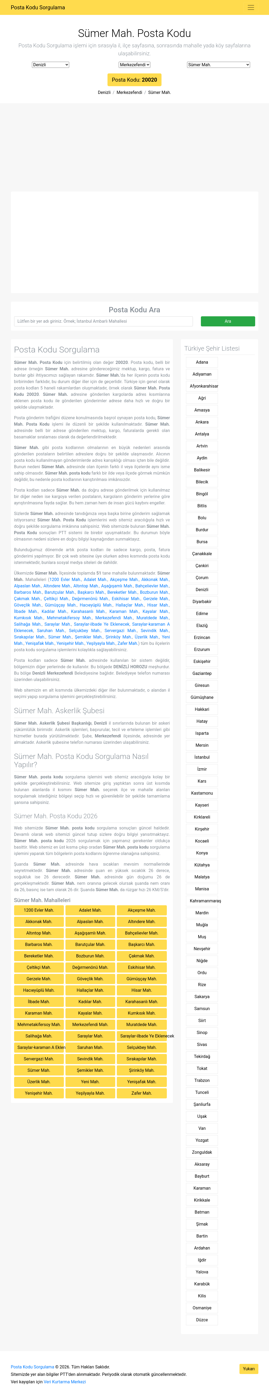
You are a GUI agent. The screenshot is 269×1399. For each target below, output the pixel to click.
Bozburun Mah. (154, 592)
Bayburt (202, 1176)
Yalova (202, 1272)
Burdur (202, 529)
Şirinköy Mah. (119, 637)
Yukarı (249, 1368)
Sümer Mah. (159, 92)
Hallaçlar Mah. (130, 605)
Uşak (202, 1116)
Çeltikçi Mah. (56, 598)
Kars (202, 781)
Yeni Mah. (90, 1081)
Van (202, 1128)
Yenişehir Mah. (70, 643)
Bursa (202, 541)
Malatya (202, 876)
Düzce (202, 1319)
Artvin (202, 446)
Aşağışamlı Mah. (117, 585)
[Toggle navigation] (250, 7)
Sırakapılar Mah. (29, 637)
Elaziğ (202, 625)
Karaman (201, 1188)
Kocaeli (202, 841)
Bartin (202, 1236)
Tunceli (202, 1092)
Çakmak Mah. (27, 598)
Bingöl (202, 493)
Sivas (202, 1044)
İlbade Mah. (26, 611)
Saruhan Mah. (51, 630)
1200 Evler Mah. (65, 579)
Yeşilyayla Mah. (101, 643)
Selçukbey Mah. (85, 630)
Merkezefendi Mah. (114, 617)
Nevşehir (202, 948)
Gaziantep (202, 673)
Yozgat (202, 1140)
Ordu (201, 972)
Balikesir (202, 469)
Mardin (202, 912)
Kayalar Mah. (156, 611)
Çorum (202, 577)
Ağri (202, 398)
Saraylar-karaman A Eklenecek (41, 1047)
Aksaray (202, 1164)
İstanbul (202, 757)
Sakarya (202, 996)
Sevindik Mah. (155, 630)
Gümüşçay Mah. (61, 605)
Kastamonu (202, 793)
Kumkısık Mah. (29, 617)
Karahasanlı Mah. (88, 611)
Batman (202, 1212)
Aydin (202, 457)
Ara (228, 321)
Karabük (202, 1283)
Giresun (202, 685)
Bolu (202, 517)
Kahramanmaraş (204, 900)
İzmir (202, 769)
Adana (202, 362)
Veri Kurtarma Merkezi (65, 1381)
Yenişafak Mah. (40, 643)
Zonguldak (202, 1152)
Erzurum (202, 649)
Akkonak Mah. (155, 579)
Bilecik (202, 481)
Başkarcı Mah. (91, 592)
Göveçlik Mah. (28, 605)
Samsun (202, 1008)
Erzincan (202, 637)
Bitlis (202, 505)
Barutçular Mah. (60, 592)
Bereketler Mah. (122, 592)
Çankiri (202, 565)
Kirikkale (202, 1200)
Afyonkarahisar (204, 386)
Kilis (202, 1295)
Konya (202, 853)
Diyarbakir (202, 601)
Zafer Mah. (128, 643)
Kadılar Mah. (54, 611)
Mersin (202, 745)
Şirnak (202, 1224)
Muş (202, 936)
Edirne (202, 613)
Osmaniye (202, 1307)
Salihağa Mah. (28, 624)
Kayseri (202, 805)
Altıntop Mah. (86, 585)
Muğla (202, 924)
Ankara (202, 422)
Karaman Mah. (124, 611)
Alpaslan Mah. (27, 585)
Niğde (202, 960)
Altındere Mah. (57, 585)
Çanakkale (202, 553)
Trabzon (202, 1080)
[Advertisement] (134, 151)
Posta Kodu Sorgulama (38, 7)
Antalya (202, 434)
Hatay (202, 721)
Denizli (104, 92)
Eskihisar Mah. (126, 598)
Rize (202, 984)
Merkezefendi (129, 92)
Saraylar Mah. (57, 624)
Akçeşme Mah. (124, 579)
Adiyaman (202, 374)
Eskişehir (201, 661)
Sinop (202, 1032)
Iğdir (202, 1260)
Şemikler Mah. (89, 637)
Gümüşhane (202, 697)
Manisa (202, 888)
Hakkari (202, 709)
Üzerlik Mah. (147, 637)
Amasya (202, 410)
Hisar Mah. (158, 605)
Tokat (202, 1068)
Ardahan (202, 1248)
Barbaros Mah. (28, 592)
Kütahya (202, 864)
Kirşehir (202, 829)
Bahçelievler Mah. (152, 585)
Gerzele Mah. (156, 598)
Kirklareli (202, 817)
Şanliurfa (202, 1104)
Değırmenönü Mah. (90, 598)
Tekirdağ (202, 1056)
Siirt (202, 1020)
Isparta (202, 733)
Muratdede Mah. (152, 617)
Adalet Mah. (95, 579)
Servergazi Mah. (121, 630)
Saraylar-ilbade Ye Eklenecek (102, 624)
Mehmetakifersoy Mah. (69, 617)
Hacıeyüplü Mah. (96, 605)
